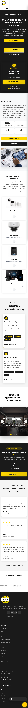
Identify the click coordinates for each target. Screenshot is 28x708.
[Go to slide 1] (11, 430)
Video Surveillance (5, 636)
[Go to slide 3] (14, 430)
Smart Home (4, 627)
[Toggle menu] (25, 3)
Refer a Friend (4, 658)
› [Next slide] (25, 418)
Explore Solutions (10, 341)
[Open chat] (24, 704)
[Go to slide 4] (16, 430)
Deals (2, 655)
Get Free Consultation (14, 36)
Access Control (4, 633)
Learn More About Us (14, 135)
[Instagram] (12, 609)
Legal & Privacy (4, 697)
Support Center (4, 689)
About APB (3, 647)
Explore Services (14, 41)
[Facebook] (8, 609)
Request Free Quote (14, 78)
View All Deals (14, 470)
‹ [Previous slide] (2, 418)
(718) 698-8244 (6, 676)
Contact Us (14, 140)
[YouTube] (19, 609)
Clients (2, 652)
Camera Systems (5, 630)
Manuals (3, 695)
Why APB (3, 649)
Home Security (4, 624)
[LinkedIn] (15, 609)
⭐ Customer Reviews (14, 46)
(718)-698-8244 (14, 50)
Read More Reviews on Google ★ (14, 561)
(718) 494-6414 (6, 682)
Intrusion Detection (5, 638)
